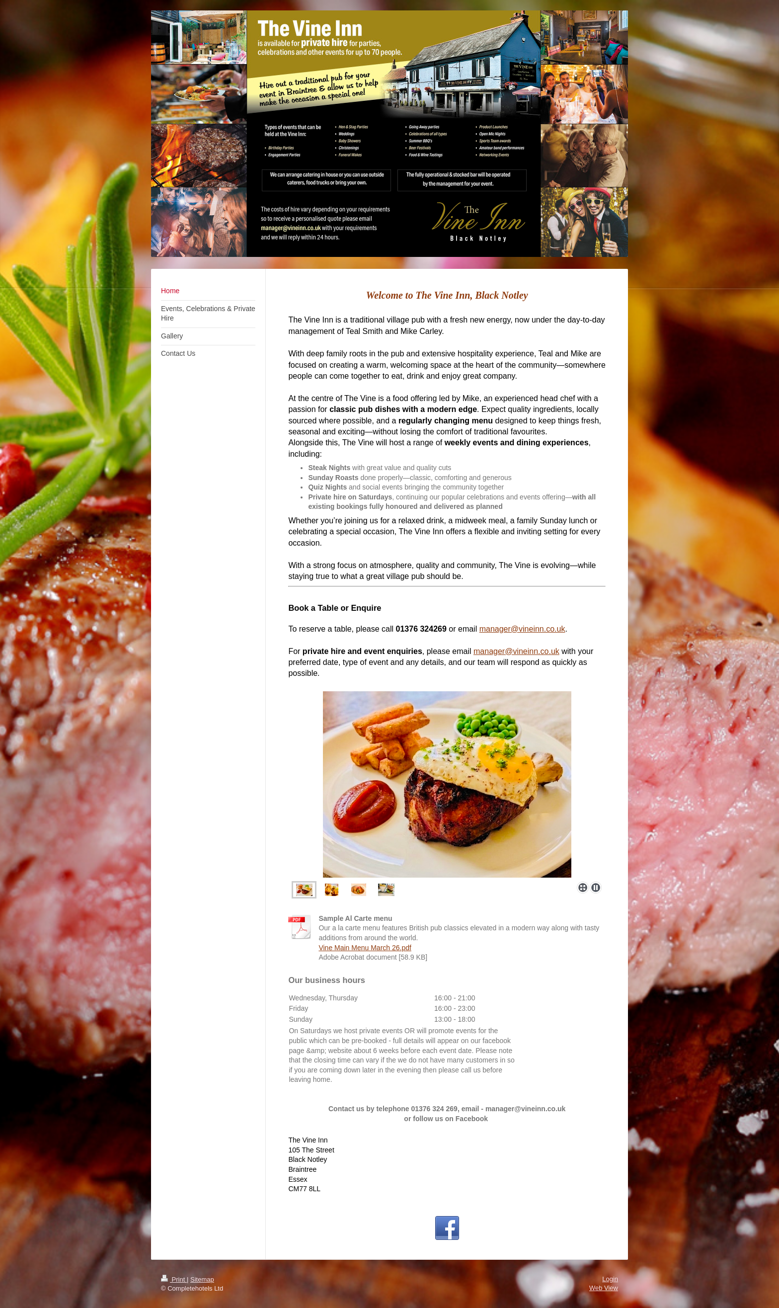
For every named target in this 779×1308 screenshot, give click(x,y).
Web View (603, 1288)
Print (174, 1279)
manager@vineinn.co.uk (522, 629)
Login (610, 1279)
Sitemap (202, 1279)
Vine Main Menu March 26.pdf (364, 948)
